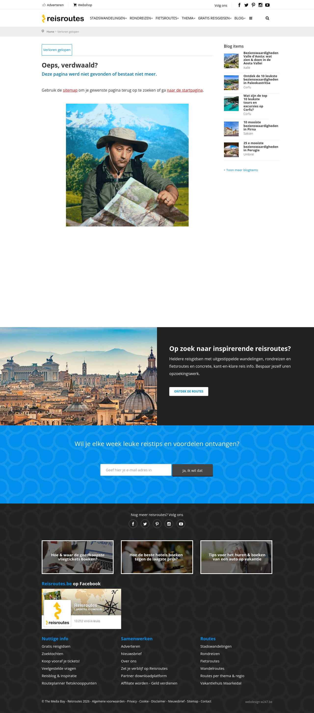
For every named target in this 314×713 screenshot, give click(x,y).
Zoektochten (52, 653)
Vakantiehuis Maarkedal (220, 683)
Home (50, 31)
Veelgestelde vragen (59, 668)
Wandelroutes (212, 668)
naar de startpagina (185, 90)
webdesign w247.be (258, 702)
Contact (206, 701)
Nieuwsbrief (131, 653)
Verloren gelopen (57, 49)
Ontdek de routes (188, 391)
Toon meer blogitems (242, 170)
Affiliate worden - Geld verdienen (149, 683)
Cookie (144, 701)
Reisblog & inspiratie (59, 675)
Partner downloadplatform (144, 675)
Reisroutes (63, 18)
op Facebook (71, 584)
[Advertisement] (127, 270)
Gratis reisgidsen (215, 18)
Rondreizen (142, 18)
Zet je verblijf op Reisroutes (144, 668)
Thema (189, 18)
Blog (240, 18)
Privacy (132, 701)
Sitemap (192, 701)
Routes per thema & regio (222, 675)
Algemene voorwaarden (108, 701)
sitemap (70, 90)
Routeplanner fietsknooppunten (69, 683)
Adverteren (53, 5)
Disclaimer (158, 701)
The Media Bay (55, 701)
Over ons (128, 660)
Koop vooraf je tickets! (60, 660)
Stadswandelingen (109, 18)
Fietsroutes (168, 18)
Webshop (82, 5)
